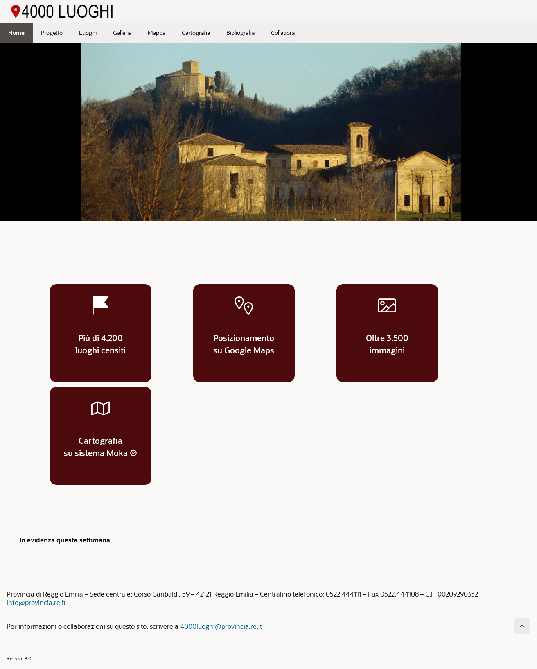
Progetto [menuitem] (52, 32)
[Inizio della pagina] (522, 626)
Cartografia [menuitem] (196, 32)
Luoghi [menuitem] (88, 32)
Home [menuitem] (16, 32)
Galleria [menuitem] (122, 32)
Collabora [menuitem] (283, 32)
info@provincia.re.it (36, 602)
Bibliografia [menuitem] (240, 32)
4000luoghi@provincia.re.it (221, 626)
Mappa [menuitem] (156, 32)
